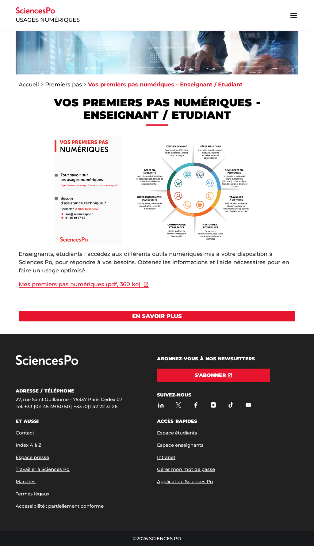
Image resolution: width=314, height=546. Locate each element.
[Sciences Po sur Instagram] (213, 405)
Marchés (26, 481)
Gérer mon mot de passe (186, 469)
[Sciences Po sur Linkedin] (161, 405)
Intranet (166, 457)
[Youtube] (248, 405)
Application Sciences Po (185, 481)
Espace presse (32, 457)
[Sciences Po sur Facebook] (196, 405)
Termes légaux (32, 494)
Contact (25, 433)
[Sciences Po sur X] (178, 405)
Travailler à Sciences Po (43, 469)
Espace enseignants (180, 445)
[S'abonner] (213, 375)
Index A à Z (28, 445)
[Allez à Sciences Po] (47, 363)
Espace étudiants (177, 433)
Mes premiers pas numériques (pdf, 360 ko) (79, 284)
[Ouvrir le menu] (293, 15)
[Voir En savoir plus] (157, 316)
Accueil (29, 84)
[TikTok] (231, 405)
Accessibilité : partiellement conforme (60, 506)
